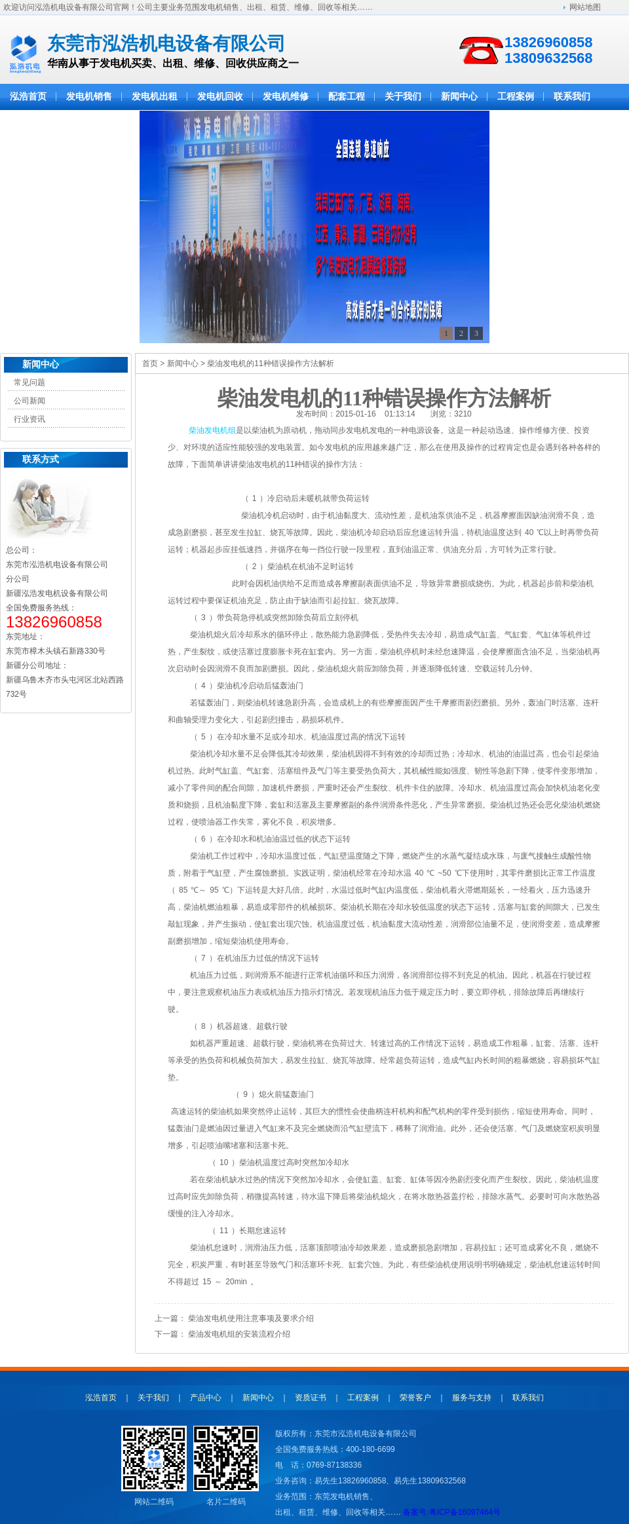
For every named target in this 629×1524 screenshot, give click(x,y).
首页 (150, 363)
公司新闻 (29, 400)
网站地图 (585, 7)
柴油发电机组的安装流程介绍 (239, 1334)
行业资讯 (29, 419)
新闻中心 (40, 364)
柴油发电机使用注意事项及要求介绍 (251, 1318)
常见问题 (29, 382)
